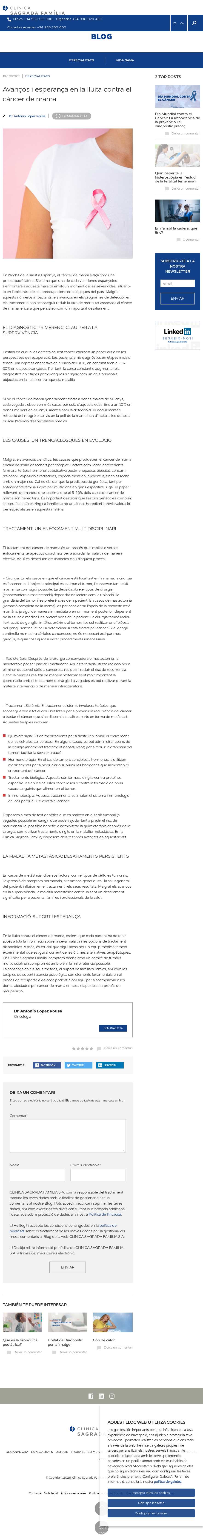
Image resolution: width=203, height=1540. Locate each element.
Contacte (35, 1493)
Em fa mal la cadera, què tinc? (176, 230)
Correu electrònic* (85, 1165)
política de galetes (167, 1481)
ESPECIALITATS (81, 60)
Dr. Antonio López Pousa (27, 116)
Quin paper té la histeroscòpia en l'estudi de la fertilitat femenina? (176, 177)
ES (175, 23)
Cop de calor (104, 1340)
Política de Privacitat (105, 1214)
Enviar (67, 1267)
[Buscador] (194, 23)
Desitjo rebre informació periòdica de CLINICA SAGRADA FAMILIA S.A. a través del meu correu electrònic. (66, 1250)
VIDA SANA (125, 60)
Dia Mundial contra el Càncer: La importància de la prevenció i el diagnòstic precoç (177, 119)
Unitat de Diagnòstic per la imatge (65, 1342)
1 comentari (191, 239)
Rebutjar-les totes (151, 1503)
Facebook (45, 1065)
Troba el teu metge (87, 1452)
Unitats (62, 1452)
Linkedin (107, 1065)
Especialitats (42, 1452)
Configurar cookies (104, 1529)
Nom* (15, 1165)
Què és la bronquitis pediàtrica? (20, 1342)
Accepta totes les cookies (151, 1493)
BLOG (101, 36)
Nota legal (51, 1493)
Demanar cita (75, 116)
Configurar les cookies (151, 1513)
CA (182, 23)
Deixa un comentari (118, 1048)
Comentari (18, 1115)
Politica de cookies (73, 1493)
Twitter (75, 1065)
